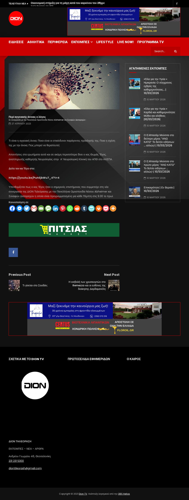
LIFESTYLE (105, 42)
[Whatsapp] (70, 208)
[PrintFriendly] (91, 208)
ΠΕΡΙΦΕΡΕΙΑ (58, 42)
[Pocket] (106, 208)
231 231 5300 (16, 461)
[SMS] (48, 208)
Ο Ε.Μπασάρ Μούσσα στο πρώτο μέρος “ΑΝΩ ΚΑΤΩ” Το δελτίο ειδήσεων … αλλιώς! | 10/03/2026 (159, 166)
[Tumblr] (84, 208)
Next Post (111, 275)
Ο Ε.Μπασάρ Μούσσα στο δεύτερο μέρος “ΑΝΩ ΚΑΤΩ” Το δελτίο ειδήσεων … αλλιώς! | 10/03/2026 (159, 140)
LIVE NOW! (125, 42)
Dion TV (83, 493)
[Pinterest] (62, 208)
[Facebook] (12, 208)
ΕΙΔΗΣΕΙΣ (16, 42)
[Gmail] (34, 208)
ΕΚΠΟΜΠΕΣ (80, 42)
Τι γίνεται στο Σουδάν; (35, 285)
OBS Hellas (124, 493)
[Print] (98, 208)
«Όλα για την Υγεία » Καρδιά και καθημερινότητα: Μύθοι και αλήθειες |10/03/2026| (159, 114)
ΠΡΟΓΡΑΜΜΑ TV (150, 42)
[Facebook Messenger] (19, 208)
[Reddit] (77, 208)
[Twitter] (26, 208)
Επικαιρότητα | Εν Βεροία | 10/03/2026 (159, 189)
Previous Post (20, 275)
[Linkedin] (55, 208)
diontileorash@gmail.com (25, 468)
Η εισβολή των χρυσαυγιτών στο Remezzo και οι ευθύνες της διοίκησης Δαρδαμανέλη (87, 285)
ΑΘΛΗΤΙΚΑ (35, 42)
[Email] (41, 208)
